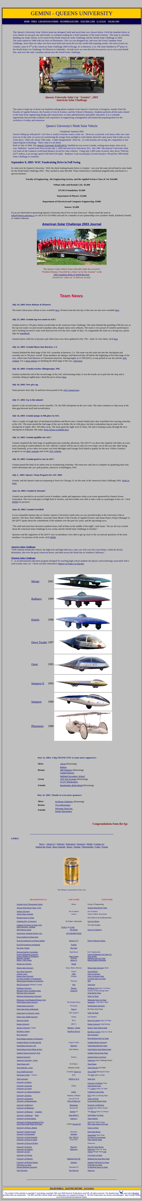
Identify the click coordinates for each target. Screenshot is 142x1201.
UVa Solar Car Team (95, 1155)
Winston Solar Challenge (23, 558)
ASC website (55, 451)
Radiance (36, 598)
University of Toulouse (25, 1149)
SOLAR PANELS (57, 1189)
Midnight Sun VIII (73, 1159)
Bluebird (135, 1193)
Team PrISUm (93, 971)
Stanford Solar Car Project (97, 1057)
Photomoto (37, 726)
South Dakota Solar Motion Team (99, 1049)
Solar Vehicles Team (95, 1140)
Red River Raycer (74, 1031)
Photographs (88, 846)
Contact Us (99, 844)
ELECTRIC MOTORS (74, 1189)
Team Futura (92, 1064)
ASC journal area (71, 390)
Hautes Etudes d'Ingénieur (97, 960)
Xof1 (92, 1075)
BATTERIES (89, 1189)
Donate (77, 846)
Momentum (74, 1105)
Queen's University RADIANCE (52, 145)
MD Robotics (66, 770)
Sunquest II (37, 683)
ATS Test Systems (68, 779)
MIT (89, 981)
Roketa (63, 767)
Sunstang (91, 1162)
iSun (73, 985)
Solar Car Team (93, 996)
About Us (50, 844)
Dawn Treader (39, 642)
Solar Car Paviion (94, 974)
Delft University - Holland (26, 927)
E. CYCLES (101, 21)
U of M (90, 1108)
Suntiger (73, 1112)
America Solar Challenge (23, 547)
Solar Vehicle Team (100, 1028)
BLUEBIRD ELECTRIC (69, 21)
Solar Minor (92, 1115)
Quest (34, 664)
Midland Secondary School (72, 776)
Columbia (38, 1112)
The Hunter (74, 930)
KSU (89, 1095)
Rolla (37, 1115)
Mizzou (93, 1112)
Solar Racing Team (94, 993)
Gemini (77, 1028)
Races (69, 846)
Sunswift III (76, 1124)
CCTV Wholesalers (69, 782)
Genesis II (73, 991)
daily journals (32, 451)
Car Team (100, 1115)
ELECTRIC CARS (88, 21)
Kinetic (35, 619)
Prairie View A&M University (27, 1017)
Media (90, 844)
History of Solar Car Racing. (71, 563)
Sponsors (81, 844)
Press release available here (56, 429)
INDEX (34, 21)
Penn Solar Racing (94, 1132)
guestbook (24, 333)
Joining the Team (43, 846)
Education (70, 844)
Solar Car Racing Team (96, 976)
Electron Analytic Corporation (27, 952)
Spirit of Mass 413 (73, 1101)
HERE (15, 502)
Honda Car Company (24, 964)
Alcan (63, 763)
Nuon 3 (73, 1009)
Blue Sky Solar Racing (96, 1147)
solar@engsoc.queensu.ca (23, 215)
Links (97, 846)
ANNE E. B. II (74, 1079)
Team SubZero (93, 1118)
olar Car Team (101, 1000)
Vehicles (60, 844)
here (57, 310)
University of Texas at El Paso (27, 1143)
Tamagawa (91, 1060)
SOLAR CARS (113, 21)
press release (31, 361)
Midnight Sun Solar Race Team (99, 1159)
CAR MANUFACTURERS (48, 21)
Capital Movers (67, 772)
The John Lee (74, 1170)
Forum (105, 846)
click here (77, 361)
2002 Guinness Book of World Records (71, 274)
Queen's (90, 1028)
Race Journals (59, 846)
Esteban (74, 945)
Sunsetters (91, 1002)
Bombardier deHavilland (71, 785)
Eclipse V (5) (73, 941)
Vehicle (90, 1152)
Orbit (74, 974)
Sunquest (36, 701)
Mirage (35, 581)
